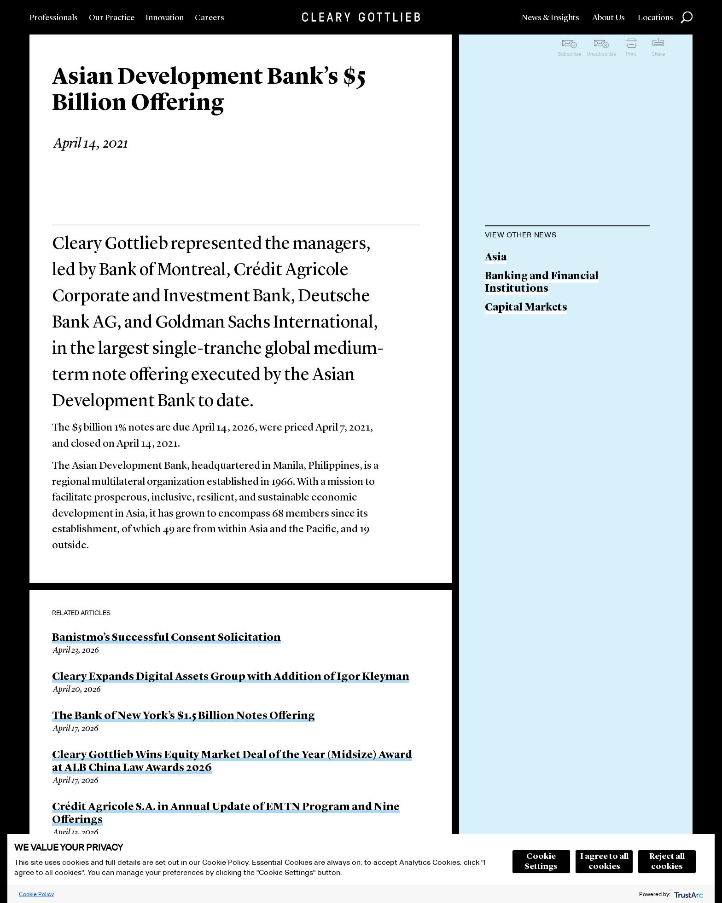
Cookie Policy (36, 894)
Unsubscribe (601, 54)
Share (658, 54)
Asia (496, 258)
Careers (209, 18)
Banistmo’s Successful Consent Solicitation (166, 638)
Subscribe (569, 54)
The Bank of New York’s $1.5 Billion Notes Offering (183, 716)
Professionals (53, 18)
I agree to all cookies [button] (604, 861)
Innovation (165, 18)
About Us (608, 18)
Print (631, 54)
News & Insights (550, 18)
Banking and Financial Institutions (542, 283)
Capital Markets (526, 308)
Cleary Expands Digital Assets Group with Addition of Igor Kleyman (230, 677)
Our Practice (111, 18)
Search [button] (687, 17)
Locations (655, 18)
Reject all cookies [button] (667, 861)
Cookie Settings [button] (541, 861)
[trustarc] (687, 894)
